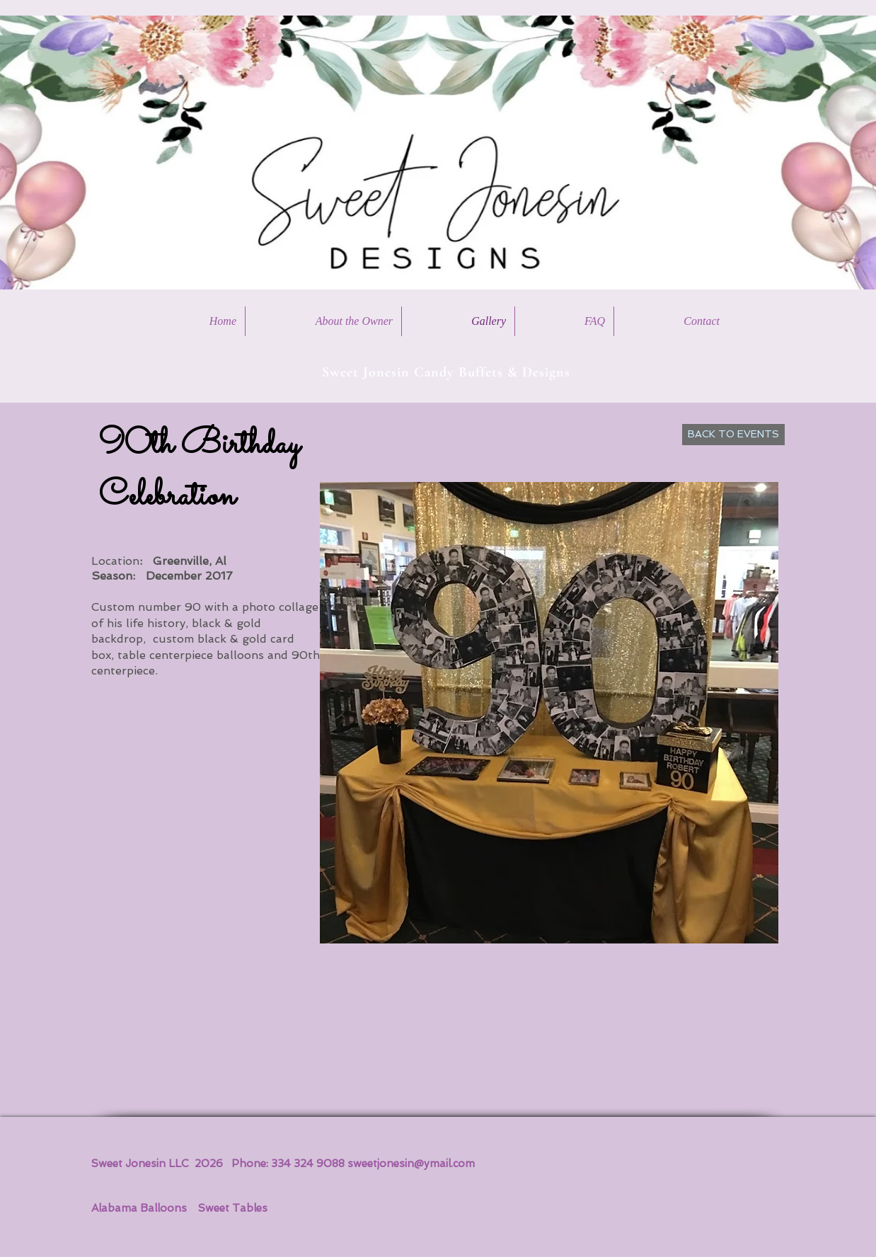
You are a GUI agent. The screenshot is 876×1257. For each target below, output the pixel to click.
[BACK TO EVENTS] (733, 434)
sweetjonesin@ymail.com (411, 1163)
